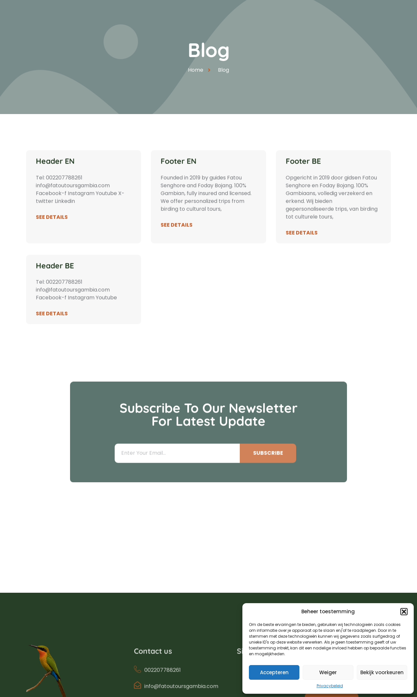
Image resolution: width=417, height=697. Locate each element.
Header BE (55, 276)
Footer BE (303, 171)
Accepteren (274, 672)
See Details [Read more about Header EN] (52, 227)
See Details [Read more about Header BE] (52, 324)
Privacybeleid (330, 686)
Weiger (328, 672)
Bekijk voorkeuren (382, 672)
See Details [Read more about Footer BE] (302, 243)
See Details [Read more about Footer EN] (177, 235)
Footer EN (178, 171)
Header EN (55, 171)
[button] (404, 611)
